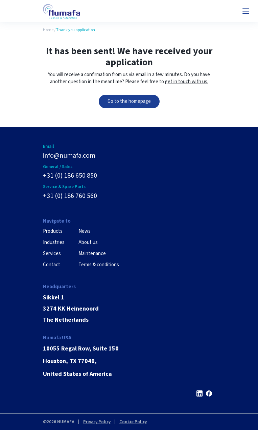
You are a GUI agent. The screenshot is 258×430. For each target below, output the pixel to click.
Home (48, 30)
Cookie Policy (133, 422)
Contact (51, 264)
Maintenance (92, 253)
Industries (54, 242)
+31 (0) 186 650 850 (70, 175)
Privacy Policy (97, 422)
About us (88, 242)
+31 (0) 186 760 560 (70, 196)
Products (53, 231)
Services (52, 253)
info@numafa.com (69, 155)
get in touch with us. (186, 81)
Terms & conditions (98, 264)
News (84, 231)
